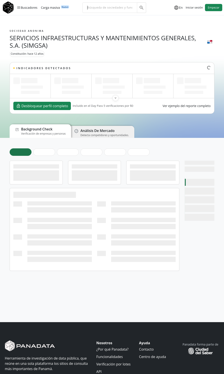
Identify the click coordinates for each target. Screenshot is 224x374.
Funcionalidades (109, 356)
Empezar (213, 7)
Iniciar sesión (194, 7)
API (99, 371)
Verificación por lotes (113, 364)
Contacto (146, 349)
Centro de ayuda (152, 356)
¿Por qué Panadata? (112, 349)
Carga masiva (50, 7)
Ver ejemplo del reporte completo (187, 106)
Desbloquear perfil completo (42, 106)
